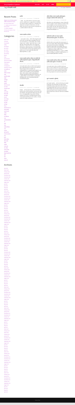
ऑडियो (5, 80)
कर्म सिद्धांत (6, 82)
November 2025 (7, 179)
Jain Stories (6, 50)
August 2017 (6, 322)
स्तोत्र (5, 159)
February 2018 (7, 312)
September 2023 (7, 224)
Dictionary (6, 43)
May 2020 (6, 266)
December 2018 (7, 294)
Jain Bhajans (6, 49)
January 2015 (6, 357)
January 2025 (6, 196)
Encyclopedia (6, 45)
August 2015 (6, 345)
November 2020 (7, 256)
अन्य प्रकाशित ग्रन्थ (7, 71)
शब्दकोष (5, 146)
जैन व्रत (5, 108)
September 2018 (7, 300)
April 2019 (6, 287)
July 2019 (6, 282)
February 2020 (7, 272)
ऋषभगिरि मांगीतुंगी (7, 78)
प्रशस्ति (21, 18)
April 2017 (6, 329)
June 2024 (6, 209)
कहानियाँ (5, 85)
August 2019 (6, 280)
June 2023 (6, 230)
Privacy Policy (37, 402)
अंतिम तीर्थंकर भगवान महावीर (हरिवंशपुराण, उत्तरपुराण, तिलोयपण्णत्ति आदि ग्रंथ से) (56, 19)
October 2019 (6, 277)
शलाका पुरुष (6, 148)
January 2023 (6, 238)
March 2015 (6, 354)
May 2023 (6, 231)
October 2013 (6, 383)
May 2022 (6, 252)
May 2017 (6, 328)
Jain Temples (6, 54)
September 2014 (7, 364)
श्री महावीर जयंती (37, 20)
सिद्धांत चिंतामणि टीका (7, 155)
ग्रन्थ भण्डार (6, 89)
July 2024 (6, 207)
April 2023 (6, 233)
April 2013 (6, 394)
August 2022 (6, 247)
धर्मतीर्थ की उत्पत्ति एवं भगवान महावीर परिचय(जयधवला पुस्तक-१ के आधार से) (55, 39)
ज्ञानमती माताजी (6, 113)
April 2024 (6, 212)
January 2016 (6, 338)
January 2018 (6, 314)
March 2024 (6, 214)
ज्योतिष (5, 115)
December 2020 (7, 254)
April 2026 (6, 170)
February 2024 (7, 216)
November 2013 (7, 382)
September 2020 (7, 259)
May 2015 (6, 350)
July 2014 (6, 368)
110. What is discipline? (8, 30)
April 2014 (6, 373)
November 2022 (7, 242)
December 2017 (7, 315)
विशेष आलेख (6, 143)
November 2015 (7, 340)
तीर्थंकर (5, 117)
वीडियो (5, 145)
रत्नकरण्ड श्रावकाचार (7, 136)
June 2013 (6, 390)
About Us (36, 1)
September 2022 (7, 245)
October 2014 (6, 362)
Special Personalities (8, 62)
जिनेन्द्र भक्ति (6, 96)
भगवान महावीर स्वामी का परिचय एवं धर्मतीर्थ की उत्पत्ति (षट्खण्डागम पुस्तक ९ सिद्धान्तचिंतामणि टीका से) (30, 62)
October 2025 (6, 181)
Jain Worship (6, 55)
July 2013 (6, 389)
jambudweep (30, 20)
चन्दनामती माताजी (7, 90)
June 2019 (6, 284)
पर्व (4, 124)
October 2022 (6, 244)
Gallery (5, 47)
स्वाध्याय (5, 160)
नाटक (5, 120)
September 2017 (7, 321)
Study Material (7, 64)
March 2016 (6, 335)
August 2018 (6, 301)
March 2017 (6, 331)
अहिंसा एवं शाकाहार (7, 75)
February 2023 (7, 237)
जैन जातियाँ (6, 97)
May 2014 (6, 371)
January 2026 (6, 176)
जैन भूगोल (5, 104)
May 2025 (6, 190)
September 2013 (7, 385)
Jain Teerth (6, 52)
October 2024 (6, 202)
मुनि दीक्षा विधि (6, 134)
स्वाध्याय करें (6, 162)
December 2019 (7, 275)
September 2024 (7, 203)
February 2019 (7, 291)
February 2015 (7, 355)
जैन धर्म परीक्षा (6, 101)
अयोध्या (5, 73)
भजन (5, 131)
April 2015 (6, 352)
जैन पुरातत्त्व (6, 103)
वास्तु (5, 138)
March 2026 (6, 172)
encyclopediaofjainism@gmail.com (25, 1)
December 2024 (7, 198)
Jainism (5, 57)
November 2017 (7, 317)
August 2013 (6, 387)
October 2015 (6, 342)
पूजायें (5, 125)
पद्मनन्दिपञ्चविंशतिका (7, 122)
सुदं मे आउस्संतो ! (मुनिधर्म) (52, 81)
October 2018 (6, 298)
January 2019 (6, 293)
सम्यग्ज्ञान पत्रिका (6, 152)
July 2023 (6, 228)
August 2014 (6, 366)
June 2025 (6, 188)
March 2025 (6, 193)
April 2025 (6, 191)
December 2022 (7, 240)
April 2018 (6, 308)
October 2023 (6, 223)
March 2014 (6, 375)
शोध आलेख (6, 150)
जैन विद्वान (5, 106)
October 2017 (6, 319)
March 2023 (6, 235)
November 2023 (7, 221)
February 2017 (7, 333)
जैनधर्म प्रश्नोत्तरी (6, 111)
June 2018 (6, 305)
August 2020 (6, 261)
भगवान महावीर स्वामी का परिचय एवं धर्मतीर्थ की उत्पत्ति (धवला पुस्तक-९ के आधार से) (57, 63)
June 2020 (6, 265)
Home (57, 9)
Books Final (6, 42)
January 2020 (6, 273)
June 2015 (6, 348)
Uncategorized (7, 68)
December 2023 (7, 219)
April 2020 (6, 268)
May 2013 (6, 392)
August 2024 (6, 205)
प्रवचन (5, 127)
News (5, 59)
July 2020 (6, 263)
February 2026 (7, 174)
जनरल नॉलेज (6, 94)
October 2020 (6, 258)
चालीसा (5, 92)
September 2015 (7, 343)
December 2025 (7, 177)
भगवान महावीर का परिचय (25, 37)
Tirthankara (6, 66)
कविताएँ (5, 83)
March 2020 (6, 270)
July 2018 (6, 303)
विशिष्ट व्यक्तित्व (6, 141)
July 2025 (6, 186)
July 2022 (6, 249)
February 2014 (7, 376)
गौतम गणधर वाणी (7, 87)
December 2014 (7, 359)
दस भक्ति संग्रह (6, 118)
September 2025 (7, 183)
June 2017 (6, 326)
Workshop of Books (8, 69)
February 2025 (7, 195)
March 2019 (6, 289)
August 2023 (6, 226)
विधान (5, 139)
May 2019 (6, 286)
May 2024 (6, 210)
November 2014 (7, 361)
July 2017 (6, 324)
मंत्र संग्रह (5, 132)
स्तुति (5, 157)
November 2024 (7, 200)
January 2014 (6, 378)
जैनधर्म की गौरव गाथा (7, 110)
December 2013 (7, 380)
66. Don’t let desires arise (9, 25)
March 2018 (6, 310)
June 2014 (6, 369)
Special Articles (7, 61)
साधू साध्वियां (6, 153)
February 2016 (7, 336)
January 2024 (6, 217)
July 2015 (6, 347)
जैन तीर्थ (5, 99)
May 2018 (6, 307)
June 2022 (6, 251)
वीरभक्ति (22, 87)
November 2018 (7, 296)
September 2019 (7, 279)
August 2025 (6, 184)
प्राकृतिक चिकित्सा (7, 129)
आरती (5, 76)
